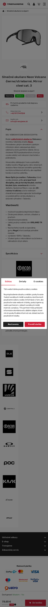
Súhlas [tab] (8, 281)
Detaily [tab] (22, 281)
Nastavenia (13, 324)
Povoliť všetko (34, 324)
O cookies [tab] (38, 281)
